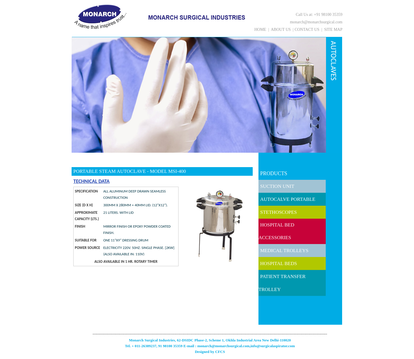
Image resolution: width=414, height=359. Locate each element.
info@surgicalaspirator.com (272, 346)
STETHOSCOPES (278, 212)
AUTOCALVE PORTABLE (287, 199)
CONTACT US (307, 29)
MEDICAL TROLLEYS (284, 250)
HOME (260, 29)
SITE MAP (333, 29)
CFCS (220, 351)
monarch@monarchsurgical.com (316, 22)
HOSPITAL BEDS (278, 263)
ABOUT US (281, 29)
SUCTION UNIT (277, 186)
